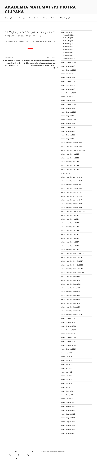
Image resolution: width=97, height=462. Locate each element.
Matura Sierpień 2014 (68, 108)
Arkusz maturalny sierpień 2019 (71, 311)
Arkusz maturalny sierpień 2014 (71, 291)
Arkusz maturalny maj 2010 (70, 215)
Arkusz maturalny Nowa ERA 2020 (72, 272)
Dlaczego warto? (24, 18)
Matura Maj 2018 (68, 35)
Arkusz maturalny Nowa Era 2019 (72, 269)
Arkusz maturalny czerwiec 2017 (71, 200)
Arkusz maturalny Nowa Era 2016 (72, 257)
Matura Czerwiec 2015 (68, 104)
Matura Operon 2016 (67, 85)
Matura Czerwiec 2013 (68, 120)
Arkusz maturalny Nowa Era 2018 (72, 265)
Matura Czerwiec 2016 (68, 93)
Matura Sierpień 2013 (68, 116)
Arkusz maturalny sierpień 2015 (71, 295)
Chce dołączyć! (65, 18)
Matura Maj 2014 (68, 46)
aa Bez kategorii (66, 173)
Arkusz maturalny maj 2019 (70, 169)
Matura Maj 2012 (68, 52)
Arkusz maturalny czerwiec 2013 (71, 184)
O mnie (36, 18)
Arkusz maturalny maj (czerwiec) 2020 (73, 150)
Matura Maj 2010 (69, 58)
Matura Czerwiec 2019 (68, 62)
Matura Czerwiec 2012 (68, 127)
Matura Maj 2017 (68, 38)
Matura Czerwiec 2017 (68, 81)
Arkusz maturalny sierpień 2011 (71, 280)
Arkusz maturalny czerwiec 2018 (71, 142)
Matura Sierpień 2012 (68, 123)
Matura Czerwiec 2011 (68, 135)
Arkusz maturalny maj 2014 (70, 230)
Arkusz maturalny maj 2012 (70, 223)
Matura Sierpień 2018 (68, 66)
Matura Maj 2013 (68, 49)
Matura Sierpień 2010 (68, 139)
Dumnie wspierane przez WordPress (53, 451)
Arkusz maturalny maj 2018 (70, 165)
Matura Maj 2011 (68, 55)
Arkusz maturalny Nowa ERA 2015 (72, 253)
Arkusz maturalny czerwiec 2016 (71, 196)
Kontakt (53, 18)
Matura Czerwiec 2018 (68, 70)
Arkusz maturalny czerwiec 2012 (71, 181)
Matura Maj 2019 (66, 32)
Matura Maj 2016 (68, 41)
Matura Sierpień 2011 (68, 131)
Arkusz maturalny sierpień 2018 (71, 307)
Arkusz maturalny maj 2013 (70, 227)
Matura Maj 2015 (68, 44)
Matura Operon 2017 (67, 74)
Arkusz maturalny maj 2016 (70, 158)
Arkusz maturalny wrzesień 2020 (71, 314)
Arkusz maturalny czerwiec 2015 (71, 192)
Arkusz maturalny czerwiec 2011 (71, 177)
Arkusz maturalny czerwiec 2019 (71, 146)
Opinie (45, 18)
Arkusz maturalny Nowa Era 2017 (72, 261)
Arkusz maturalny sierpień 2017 (71, 303)
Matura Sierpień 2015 (68, 100)
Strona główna (10, 18)
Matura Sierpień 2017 (68, 77)
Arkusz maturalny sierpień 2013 (71, 288)
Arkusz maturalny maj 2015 (70, 154)
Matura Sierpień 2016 (68, 89)
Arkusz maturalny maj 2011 (70, 219)
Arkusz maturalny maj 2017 (70, 162)
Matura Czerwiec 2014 (68, 112)
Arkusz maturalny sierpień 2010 (71, 276)
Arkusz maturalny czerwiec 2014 (71, 188)
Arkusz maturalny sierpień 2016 (71, 299)
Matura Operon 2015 (67, 97)
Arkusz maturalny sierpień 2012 (71, 284)
